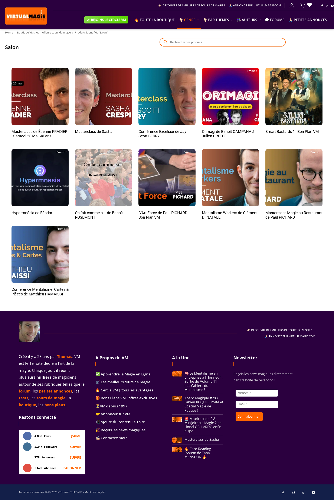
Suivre (75, 447)
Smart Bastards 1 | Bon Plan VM (292, 131)
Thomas (64, 356)
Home (9, 32)
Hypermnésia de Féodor (32, 213)
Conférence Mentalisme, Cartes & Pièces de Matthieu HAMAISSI (40, 291)
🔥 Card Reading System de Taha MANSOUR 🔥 (197, 452)
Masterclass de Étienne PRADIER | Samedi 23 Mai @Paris (39, 133)
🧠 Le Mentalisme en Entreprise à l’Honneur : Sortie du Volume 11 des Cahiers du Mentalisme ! (203, 381)
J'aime (76, 436)
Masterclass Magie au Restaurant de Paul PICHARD (293, 215)
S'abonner (72, 468)
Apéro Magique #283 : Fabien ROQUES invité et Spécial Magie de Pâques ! (203, 404)
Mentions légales (95, 492)
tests (23, 397)
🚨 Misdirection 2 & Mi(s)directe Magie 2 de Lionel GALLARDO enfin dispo (203, 424)
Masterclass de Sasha (93, 131)
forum (25, 391)
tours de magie (51, 397)
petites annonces (55, 391)
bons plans (55, 404)
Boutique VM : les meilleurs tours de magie (44, 32)
